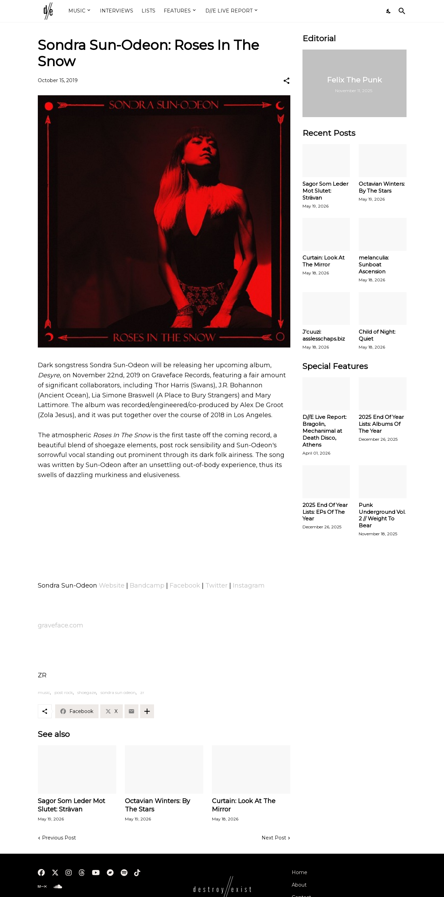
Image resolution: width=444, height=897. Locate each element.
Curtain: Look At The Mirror (243, 805)
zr (142, 692)
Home (299, 872)
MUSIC (76, 11)
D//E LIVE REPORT (229, 11)
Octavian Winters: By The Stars (157, 805)
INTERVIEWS (116, 11)
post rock (63, 692)
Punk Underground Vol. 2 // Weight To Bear (382, 515)
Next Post (274, 838)
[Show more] (147, 711)
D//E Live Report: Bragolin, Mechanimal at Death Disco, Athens (324, 431)
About (299, 885)
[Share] (286, 81)
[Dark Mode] (389, 11)
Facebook (185, 585)
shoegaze (86, 692)
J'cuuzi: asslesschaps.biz (323, 335)
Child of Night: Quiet (377, 335)
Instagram (249, 585)
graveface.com (60, 625)
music (44, 692)
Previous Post (59, 838)
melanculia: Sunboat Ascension (374, 264)
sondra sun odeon (118, 692)
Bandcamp (147, 585)
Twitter (216, 585)
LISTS (148, 11)
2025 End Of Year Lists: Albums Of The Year (381, 424)
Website (112, 585)
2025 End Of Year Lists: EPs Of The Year (325, 512)
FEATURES (177, 11)
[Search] (401, 11)
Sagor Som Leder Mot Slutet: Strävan (71, 805)
